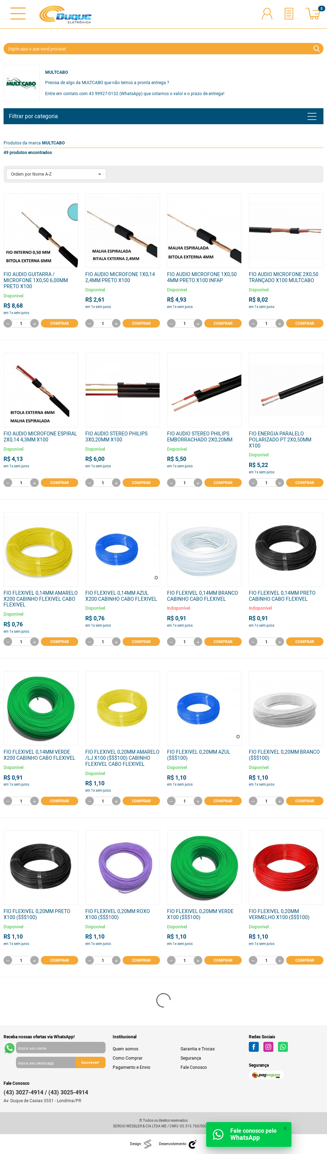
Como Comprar (128, 1058)
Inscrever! (90, 1062)
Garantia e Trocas (198, 1048)
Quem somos (125, 1048)
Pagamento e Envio (131, 1067)
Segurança (191, 1058)
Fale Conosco (194, 1067)
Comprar (59, 323)
